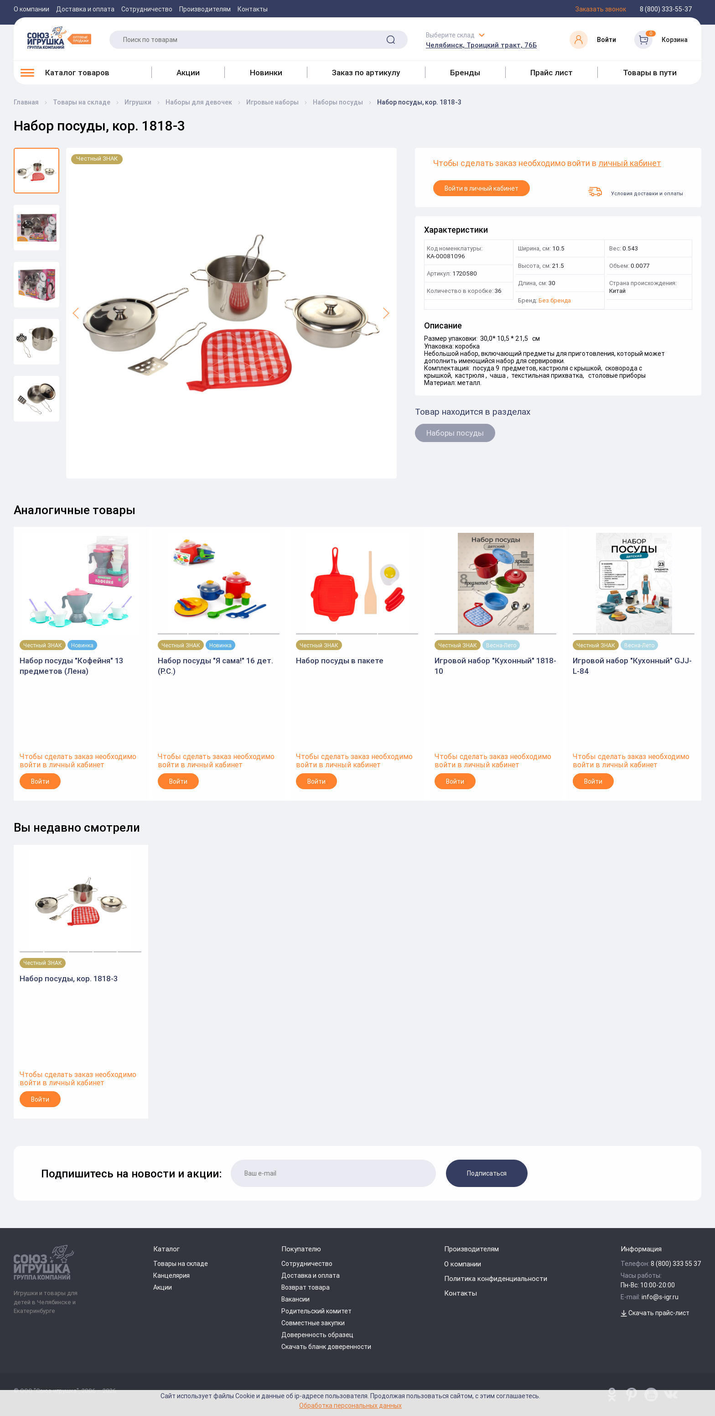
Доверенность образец (317, 1334)
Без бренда (555, 300)
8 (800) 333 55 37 (676, 1263)
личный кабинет (629, 163)
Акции (188, 73)
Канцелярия (171, 1275)
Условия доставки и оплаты (635, 191)
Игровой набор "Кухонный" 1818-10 (495, 666)
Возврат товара (305, 1287)
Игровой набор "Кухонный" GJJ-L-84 (632, 666)
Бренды (465, 73)
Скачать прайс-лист (655, 1313)
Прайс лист (551, 73)
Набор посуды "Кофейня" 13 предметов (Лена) (71, 666)
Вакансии (295, 1299)
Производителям (205, 9)
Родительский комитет (316, 1311)
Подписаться (487, 1173)
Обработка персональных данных (350, 1405)
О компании (31, 9)
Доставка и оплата (85, 9)
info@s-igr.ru (660, 1297)
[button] (76, 313)
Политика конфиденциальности (495, 1278)
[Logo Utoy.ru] (59, 37)
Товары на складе (180, 1263)
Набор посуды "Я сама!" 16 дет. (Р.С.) (215, 666)
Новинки (266, 73)
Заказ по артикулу (366, 73)
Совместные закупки (313, 1323)
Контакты (253, 9)
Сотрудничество (146, 9)
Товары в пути (650, 73)
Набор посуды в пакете (339, 661)
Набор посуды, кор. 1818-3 (69, 979)
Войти (40, 781)
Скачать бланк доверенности (326, 1346)
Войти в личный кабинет (481, 188)
